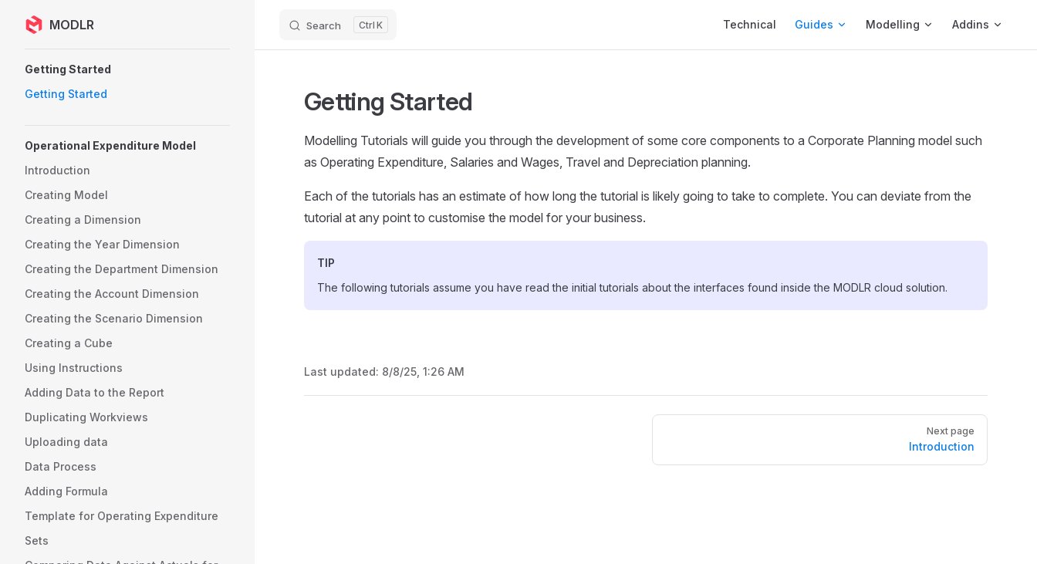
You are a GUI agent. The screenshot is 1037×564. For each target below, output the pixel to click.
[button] (127, 69)
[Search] (338, 24)
